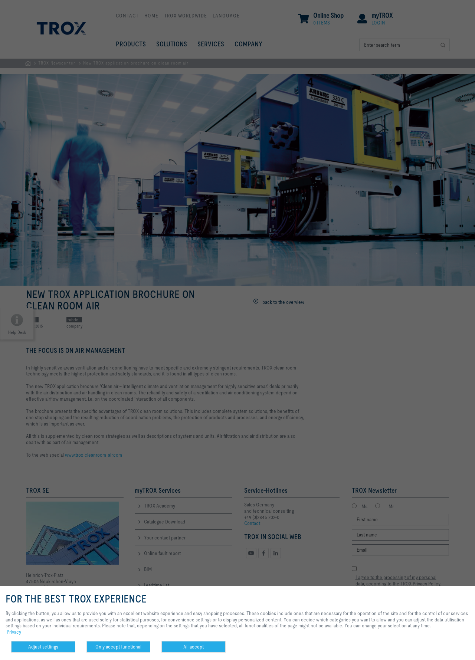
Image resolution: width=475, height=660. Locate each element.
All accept (193, 647)
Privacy (14, 632)
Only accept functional (118, 647)
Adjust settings (43, 647)
